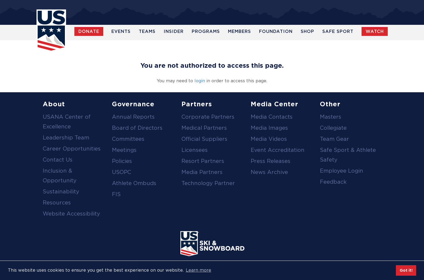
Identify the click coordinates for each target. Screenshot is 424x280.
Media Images (269, 128)
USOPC (121, 172)
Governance (133, 104)
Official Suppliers (204, 139)
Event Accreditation (277, 150)
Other (330, 104)
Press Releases (270, 161)
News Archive (269, 172)
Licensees (194, 150)
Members (239, 31)
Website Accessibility (71, 213)
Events (121, 31)
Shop (307, 31)
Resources (57, 202)
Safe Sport (337, 31)
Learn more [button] (198, 270)
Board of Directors (137, 128)
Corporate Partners (207, 117)
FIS (116, 194)
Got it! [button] (406, 270)
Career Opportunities (72, 148)
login (199, 80)
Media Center (274, 104)
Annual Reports (133, 117)
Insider (174, 31)
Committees (128, 139)
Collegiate (333, 128)
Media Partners (202, 172)
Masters (330, 117)
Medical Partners (204, 128)
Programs (206, 31)
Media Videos (269, 139)
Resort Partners (202, 161)
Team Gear (334, 139)
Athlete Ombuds (134, 183)
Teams (147, 31)
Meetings (124, 150)
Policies (122, 161)
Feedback (333, 182)
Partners (196, 104)
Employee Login (341, 171)
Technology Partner (208, 183)
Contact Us (57, 159)
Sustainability (61, 191)
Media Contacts (272, 117)
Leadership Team (66, 137)
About (54, 104)
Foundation (276, 31)
